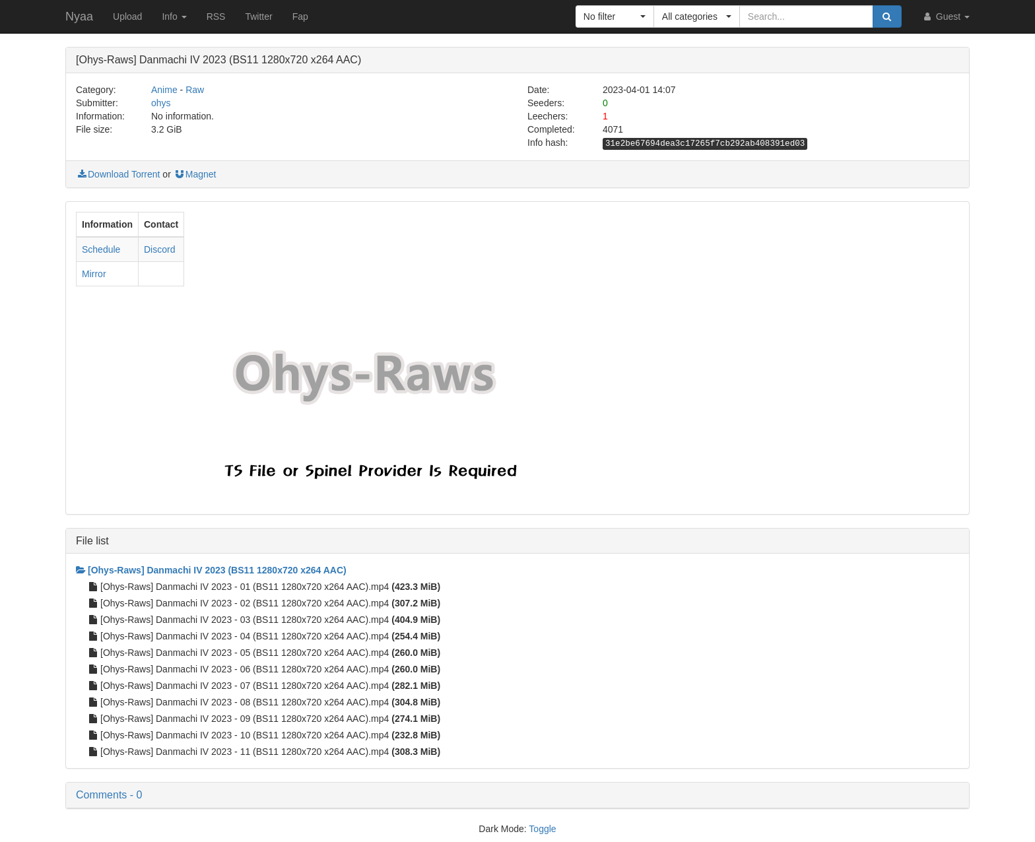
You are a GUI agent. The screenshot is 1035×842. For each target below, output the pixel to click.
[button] (615, 16)
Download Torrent (118, 174)
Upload (127, 16)
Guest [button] (945, 16)
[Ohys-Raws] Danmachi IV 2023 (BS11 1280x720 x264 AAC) (211, 570)
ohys (161, 103)
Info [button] (174, 16)
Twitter (258, 16)
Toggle (542, 829)
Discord (159, 249)
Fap (300, 16)
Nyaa (79, 16)
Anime (164, 89)
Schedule (101, 249)
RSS (216, 16)
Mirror (94, 274)
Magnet (195, 174)
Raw (194, 89)
